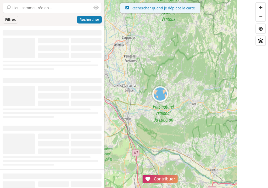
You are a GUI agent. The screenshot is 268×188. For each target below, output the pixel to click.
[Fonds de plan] (260, 40)
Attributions (141, 185)
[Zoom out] (260, 16)
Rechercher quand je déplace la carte (186, 7)
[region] (186, 94)
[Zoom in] (260, 7)
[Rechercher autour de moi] (96, 8)
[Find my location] (260, 28)
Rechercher (89, 19)
